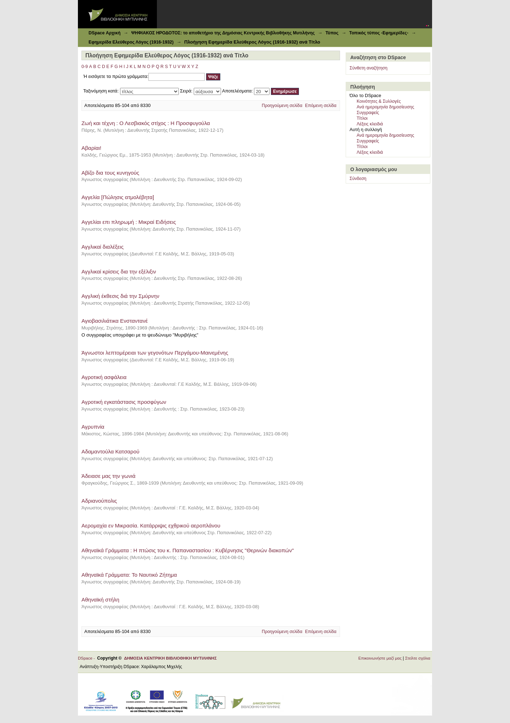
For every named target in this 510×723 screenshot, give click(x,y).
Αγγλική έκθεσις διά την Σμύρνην (120, 296)
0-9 (84, 66)
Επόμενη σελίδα (320, 105)
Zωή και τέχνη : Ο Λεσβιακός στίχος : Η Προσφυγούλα (145, 123)
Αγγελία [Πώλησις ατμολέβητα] (117, 197)
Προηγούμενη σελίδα (282, 105)
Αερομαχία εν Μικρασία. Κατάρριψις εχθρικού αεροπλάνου (150, 526)
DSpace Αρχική (104, 32)
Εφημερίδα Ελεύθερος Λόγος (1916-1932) (131, 42)
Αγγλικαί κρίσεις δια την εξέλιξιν (118, 272)
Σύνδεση (358, 178)
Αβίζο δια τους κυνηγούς (110, 173)
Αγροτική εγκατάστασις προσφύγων (123, 402)
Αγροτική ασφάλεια (103, 377)
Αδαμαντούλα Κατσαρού (110, 451)
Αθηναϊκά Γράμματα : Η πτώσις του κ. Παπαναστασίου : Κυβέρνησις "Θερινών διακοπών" (187, 550)
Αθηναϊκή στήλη (100, 600)
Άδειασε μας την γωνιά (108, 476)
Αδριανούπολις (99, 501)
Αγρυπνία (92, 427)
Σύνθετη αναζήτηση (368, 68)
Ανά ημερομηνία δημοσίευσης (385, 107)
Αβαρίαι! (91, 148)
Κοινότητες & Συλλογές (379, 101)
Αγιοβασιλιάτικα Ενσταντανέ (114, 321)
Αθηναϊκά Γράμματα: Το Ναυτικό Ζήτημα (129, 575)
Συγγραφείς (368, 112)
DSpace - (87, 658)
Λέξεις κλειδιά (370, 124)
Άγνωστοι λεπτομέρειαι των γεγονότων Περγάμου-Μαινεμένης (154, 353)
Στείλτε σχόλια (417, 658)
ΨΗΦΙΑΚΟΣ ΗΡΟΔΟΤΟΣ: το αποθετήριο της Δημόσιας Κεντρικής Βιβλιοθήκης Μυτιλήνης (222, 32)
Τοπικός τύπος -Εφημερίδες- (378, 32)
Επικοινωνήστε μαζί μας (380, 658)
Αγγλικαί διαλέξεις (102, 247)
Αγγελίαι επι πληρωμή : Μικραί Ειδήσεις (128, 222)
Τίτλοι (362, 118)
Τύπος (332, 32)
